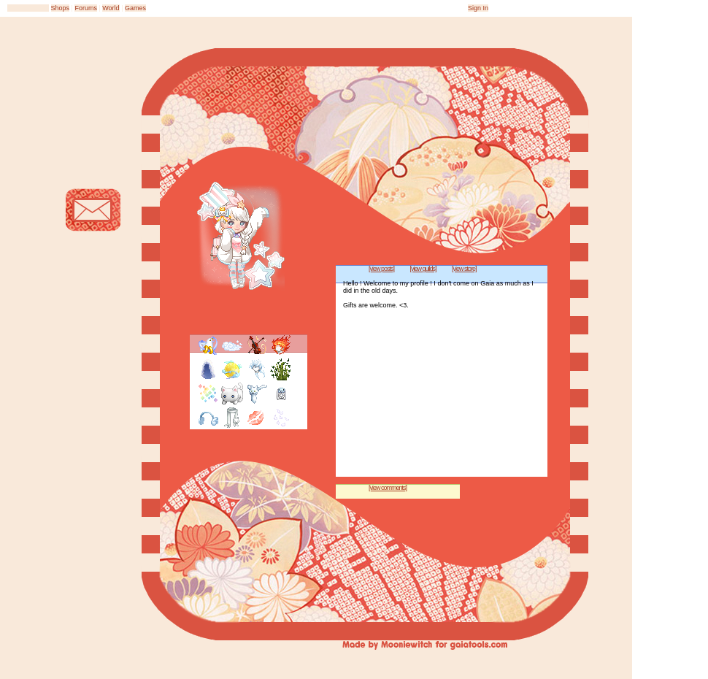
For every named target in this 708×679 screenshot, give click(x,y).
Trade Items (93, 264)
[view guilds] (423, 268)
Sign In (478, 8)
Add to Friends (93, 155)
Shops (60, 8)
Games (135, 8)
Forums (85, 8)
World (110, 8)
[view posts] (381, 268)
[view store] (464, 268)
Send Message (93, 209)
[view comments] (388, 487)
